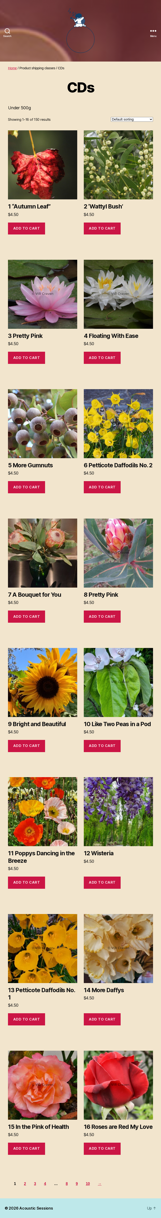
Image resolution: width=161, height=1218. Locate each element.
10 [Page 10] (88, 1184)
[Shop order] (132, 119)
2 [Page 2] (25, 1184)
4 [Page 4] (45, 1184)
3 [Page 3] (35, 1184)
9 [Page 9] (77, 1184)
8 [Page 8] (67, 1184)
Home (12, 68)
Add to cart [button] (26, 228)
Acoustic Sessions (36, 1208)
